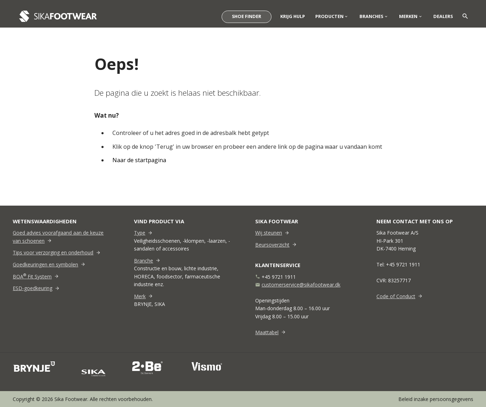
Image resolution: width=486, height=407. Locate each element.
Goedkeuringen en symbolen (45, 264)
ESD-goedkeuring (32, 288)
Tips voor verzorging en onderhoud (53, 252)
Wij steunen (268, 232)
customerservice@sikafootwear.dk (301, 284)
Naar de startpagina (140, 160)
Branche (143, 260)
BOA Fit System (32, 276)
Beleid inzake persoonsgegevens (435, 399)
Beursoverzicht (272, 244)
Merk (140, 296)
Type (139, 232)
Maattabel (267, 332)
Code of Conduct (395, 296)
